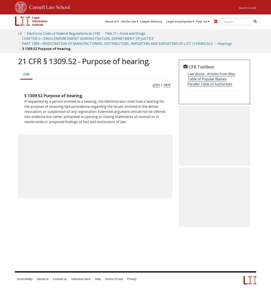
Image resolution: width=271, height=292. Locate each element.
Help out (201, 21)
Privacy (132, 279)
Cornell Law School (48, 6)
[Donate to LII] (216, 21)
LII (20, 33)
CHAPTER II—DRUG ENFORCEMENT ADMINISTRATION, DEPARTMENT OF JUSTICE (88, 38)
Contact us (60, 279)
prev (156, 84)
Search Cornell (247, 8)
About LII (111, 21)
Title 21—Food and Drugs (125, 33)
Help (98, 279)
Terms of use (114, 279)
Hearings (224, 43)
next (166, 84)
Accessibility (25, 279)
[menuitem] (111, 21)
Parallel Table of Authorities (210, 84)
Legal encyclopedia (179, 21)
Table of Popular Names (207, 79)
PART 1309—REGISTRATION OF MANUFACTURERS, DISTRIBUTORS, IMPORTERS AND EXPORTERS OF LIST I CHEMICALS (117, 43)
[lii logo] (31, 21)
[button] (255, 21)
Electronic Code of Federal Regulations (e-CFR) (63, 33)
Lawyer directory (151, 21)
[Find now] (255, 21)
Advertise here (81, 279)
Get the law (128, 21)
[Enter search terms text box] (236, 21)
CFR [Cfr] (26, 74)
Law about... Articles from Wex (211, 74)
